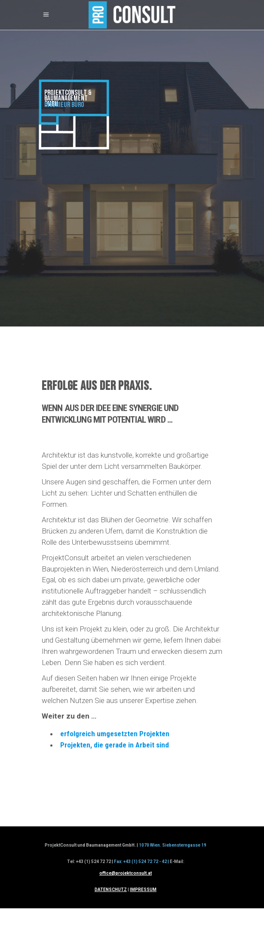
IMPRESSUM (143, 889)
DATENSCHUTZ (111, 889)
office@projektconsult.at (125, 873)
